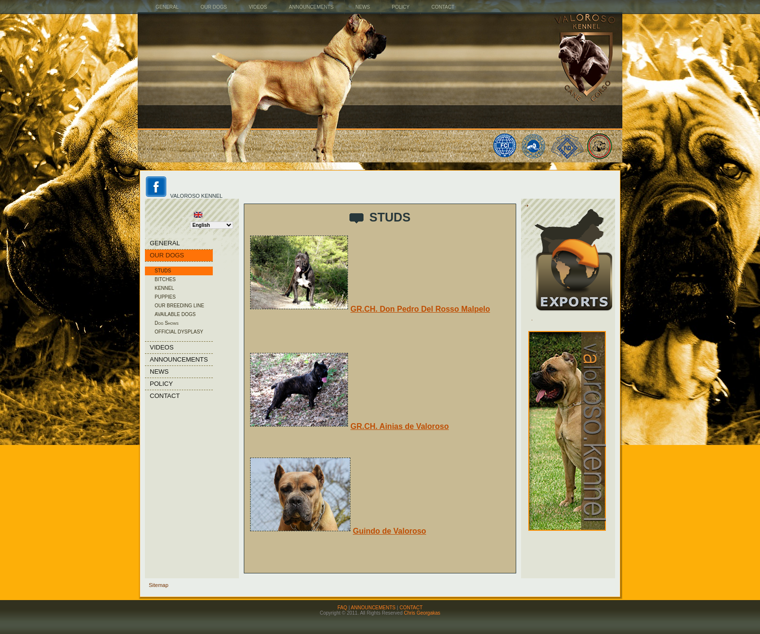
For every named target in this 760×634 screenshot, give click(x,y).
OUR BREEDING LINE (179, 305)
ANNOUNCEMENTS (373, 607)
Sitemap (158, 585)
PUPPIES (165, 297)
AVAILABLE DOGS (175, 314)
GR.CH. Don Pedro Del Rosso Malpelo (370, 309)
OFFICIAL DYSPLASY (179, 331)
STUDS (163, 270)
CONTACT (411, 607)
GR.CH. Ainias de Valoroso (349, 426)
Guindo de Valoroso (338, 531)
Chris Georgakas (422, 613)
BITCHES (165, 279)
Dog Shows (166, 323)
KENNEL (164, 288)
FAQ (342, 607)
